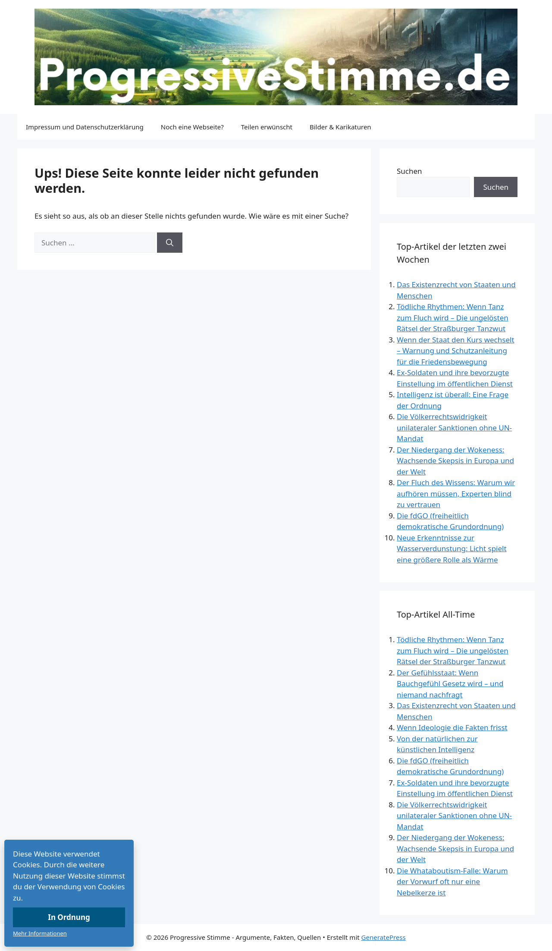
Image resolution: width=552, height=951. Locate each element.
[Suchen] (169, 242)
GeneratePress (383, 937)
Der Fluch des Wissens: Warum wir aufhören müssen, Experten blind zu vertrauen (456, 493)
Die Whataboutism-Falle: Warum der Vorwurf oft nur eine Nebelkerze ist (452, 882)
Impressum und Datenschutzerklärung (85, 126)
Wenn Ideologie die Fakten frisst (452, 727)
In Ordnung (69, 917)
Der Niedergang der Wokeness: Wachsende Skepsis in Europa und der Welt (455, 461)
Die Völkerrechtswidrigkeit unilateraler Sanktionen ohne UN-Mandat (454, 427)
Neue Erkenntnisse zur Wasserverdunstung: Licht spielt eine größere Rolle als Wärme (452, 549)
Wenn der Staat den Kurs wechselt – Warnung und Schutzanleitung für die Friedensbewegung (455, 351)
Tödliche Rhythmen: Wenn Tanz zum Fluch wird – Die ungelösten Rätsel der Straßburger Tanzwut (452, 317)
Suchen (409, 171)
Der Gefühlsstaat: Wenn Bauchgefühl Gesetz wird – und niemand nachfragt (450, 684)
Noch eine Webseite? (192, 126)
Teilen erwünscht (266, 126)
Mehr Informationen (40, 933)
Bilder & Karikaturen (340, 126)
